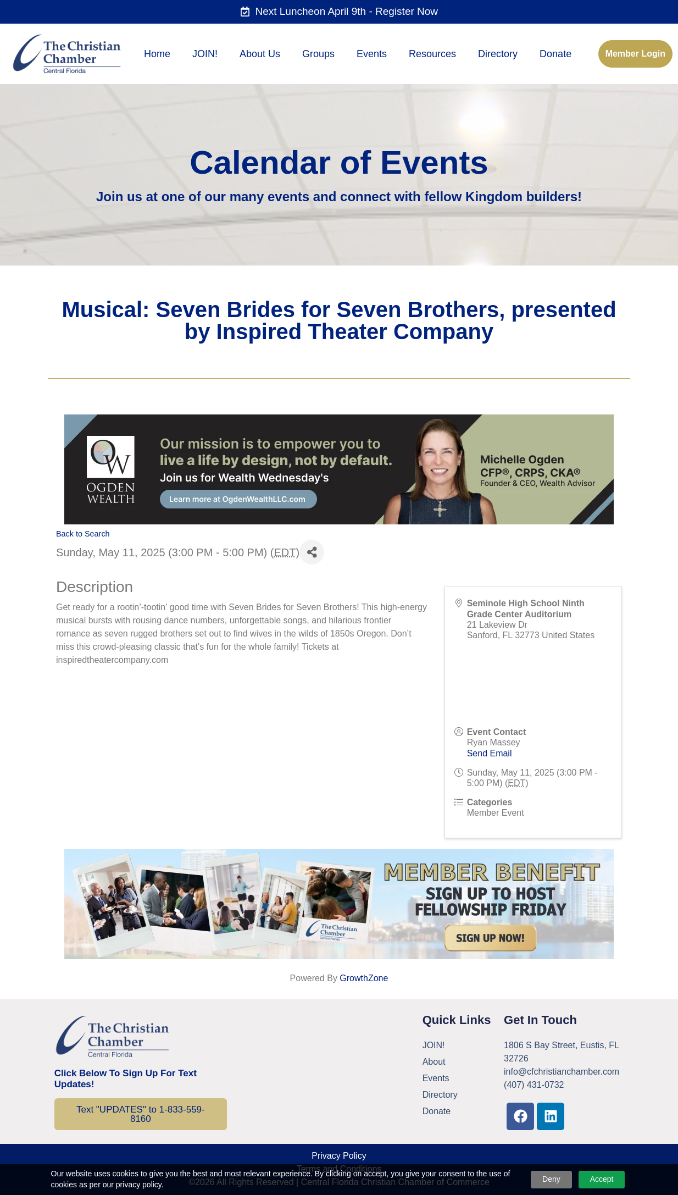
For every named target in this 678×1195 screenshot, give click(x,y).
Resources (432, 53)
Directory (498, 53)
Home (157, 53)
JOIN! (205, 53)
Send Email (489, 753)
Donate (555, 53)
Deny (551, 1179)
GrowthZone (364, 978)
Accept (602, 1179)
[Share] (311, 552)
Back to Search (83, 533)
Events (372, 53)
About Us (260, 53)
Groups (318, 53)
